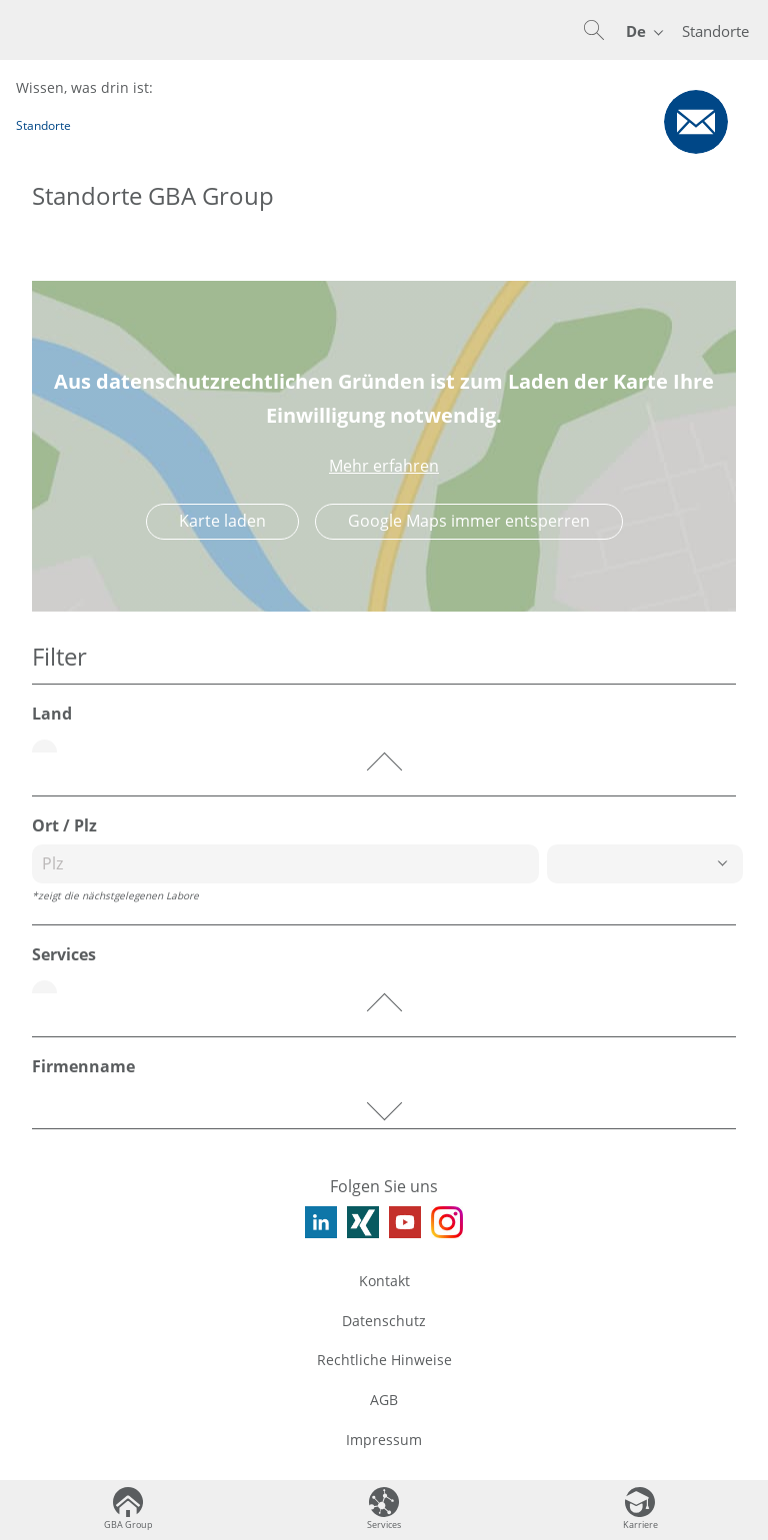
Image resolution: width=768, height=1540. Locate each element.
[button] (594, 30)
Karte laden (222, 521)
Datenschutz (384, 1320)
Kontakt (384, 1280)
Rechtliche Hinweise (384, 1359)
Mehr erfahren (384, 466)
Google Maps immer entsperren (469, 521)
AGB (384, 1399)
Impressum (384, 1439)
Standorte (715, 31)
